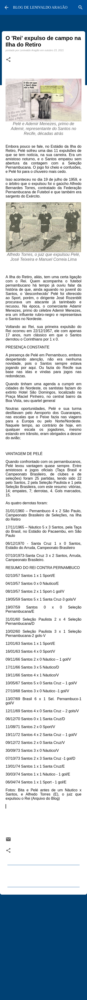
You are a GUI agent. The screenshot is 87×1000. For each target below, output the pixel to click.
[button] (8, 60)
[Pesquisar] (80, 7)
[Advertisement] (43, 945)
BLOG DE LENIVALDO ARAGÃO (40, 7)
